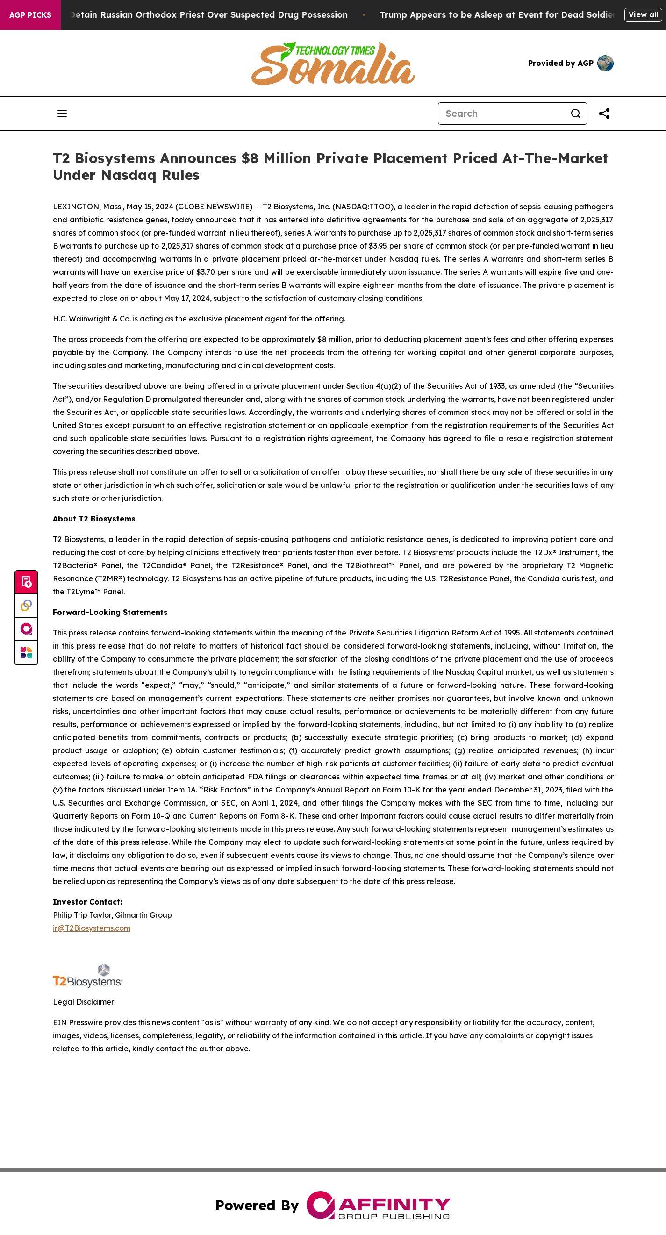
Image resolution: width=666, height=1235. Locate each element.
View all (643, 14)
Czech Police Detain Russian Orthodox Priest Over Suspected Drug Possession (189, 14)
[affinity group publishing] (26, 629)
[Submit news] (26, 582)
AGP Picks (30, 15)
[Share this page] (604, 113)
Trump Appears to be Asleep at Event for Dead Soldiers (509, 14)
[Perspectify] (26, 606)
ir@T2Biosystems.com (91, 928)
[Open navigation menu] (62, 113)
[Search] (501, 113)
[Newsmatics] (26, 652)
